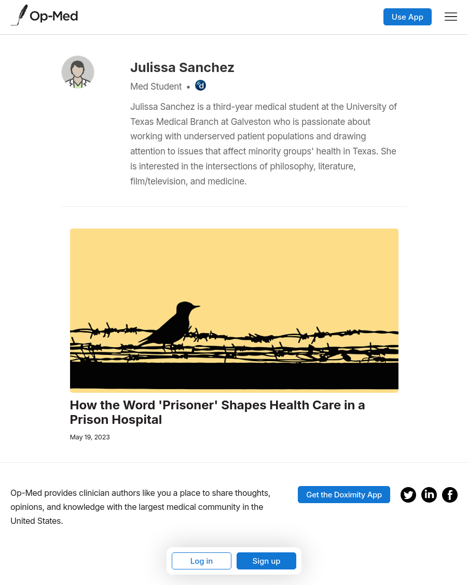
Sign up (266, 561)
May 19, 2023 (90, 437)
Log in (201, 561)
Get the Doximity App (344, 495)
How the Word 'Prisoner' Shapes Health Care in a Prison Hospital (217, 412)
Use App (407, 17)
